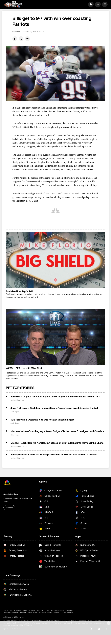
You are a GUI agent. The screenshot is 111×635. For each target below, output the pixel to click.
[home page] (13, 4)
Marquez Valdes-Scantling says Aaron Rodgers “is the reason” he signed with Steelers (57, 431)
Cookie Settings (67, 612)
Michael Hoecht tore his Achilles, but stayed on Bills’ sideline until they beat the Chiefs (57, 443)
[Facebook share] (14, 38)
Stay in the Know (10, 494)
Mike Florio (14, 435)
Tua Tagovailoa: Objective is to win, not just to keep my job (42, 419)
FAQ (47, 610)
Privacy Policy (44, 612)
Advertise (17, 610)
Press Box (69, 610)
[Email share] (27, 38)
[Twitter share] (21, 38)
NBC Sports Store (57, 610)
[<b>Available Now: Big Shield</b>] (55, 260)
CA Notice (55, 612)
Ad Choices (7, 610)
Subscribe (9, 507)
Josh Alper (14, 412)
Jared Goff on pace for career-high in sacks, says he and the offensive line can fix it (55, 396)
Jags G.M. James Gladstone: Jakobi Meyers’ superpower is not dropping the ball (54, 408)
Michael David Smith (18, 400)
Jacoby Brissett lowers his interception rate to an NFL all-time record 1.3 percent (53, 454)
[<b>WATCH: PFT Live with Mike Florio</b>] (55, 337)
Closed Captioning (37, 610)
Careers (25, 610)
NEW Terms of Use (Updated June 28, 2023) (20, 612)
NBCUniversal (19, 617)
